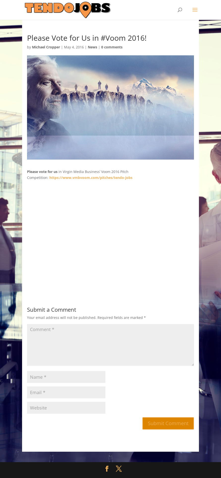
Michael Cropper (46, 47)
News (92, 47)
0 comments (112, 47)
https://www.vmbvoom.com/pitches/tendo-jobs (90, 177)
